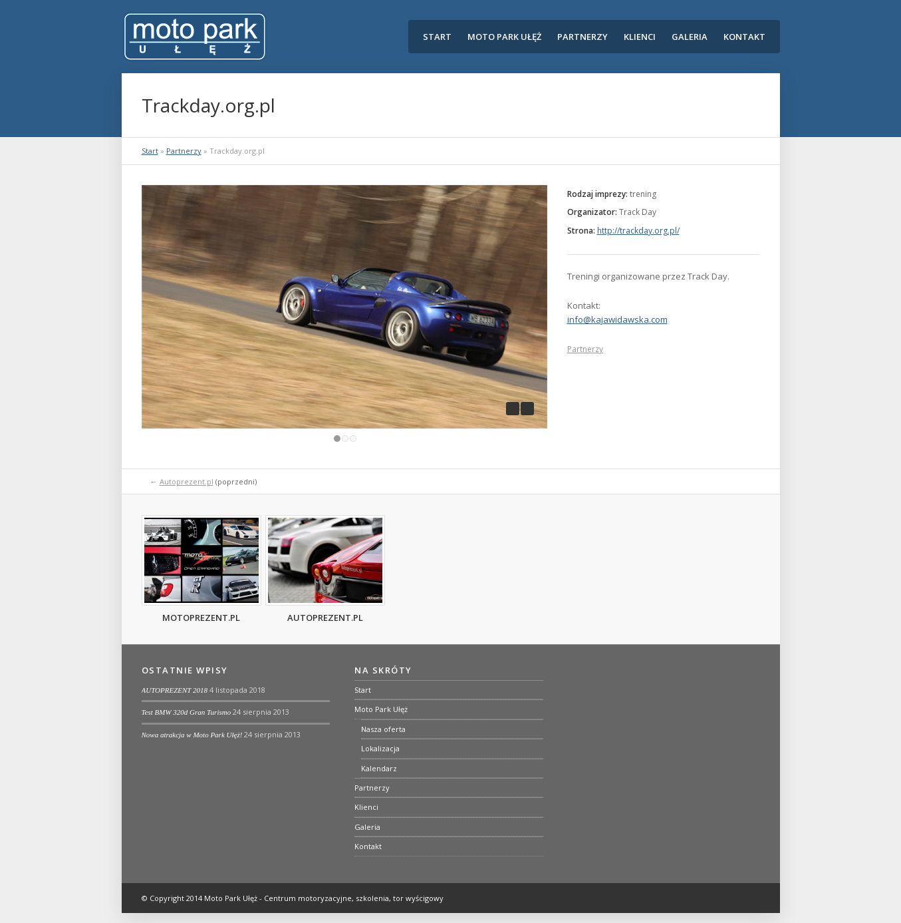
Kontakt (744, 37)
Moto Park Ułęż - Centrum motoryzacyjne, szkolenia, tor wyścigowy (324, 898)
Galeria (690, 37)
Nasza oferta (383, 729)
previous (512, 408)
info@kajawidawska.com (617, 319)
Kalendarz (379, 768)
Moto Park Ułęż (504, 37)
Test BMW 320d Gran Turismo (186, 712)
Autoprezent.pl (186, 481)
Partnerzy (582, 37)
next (527, 408)
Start (437, 37)
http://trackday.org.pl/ (638, 230)
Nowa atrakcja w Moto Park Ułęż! (192, 735)
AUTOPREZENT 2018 (175, 690)
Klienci (640, 37)
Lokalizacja (380, 748)
